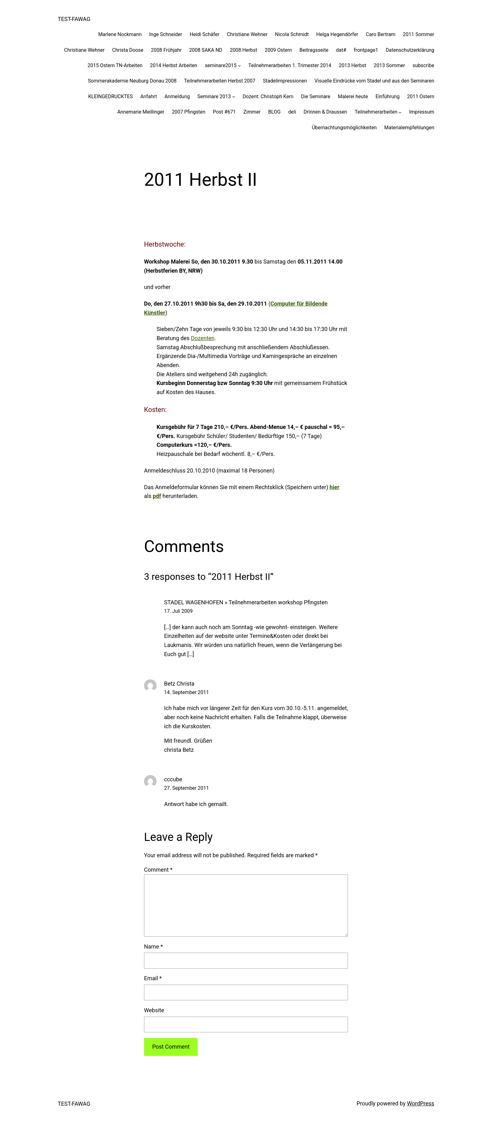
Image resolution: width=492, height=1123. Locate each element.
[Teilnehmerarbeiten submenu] (400, 112)
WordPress (420, 1103)
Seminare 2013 (214, 96)
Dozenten (203, 338)
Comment (158, 869)
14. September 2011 (186, 692)
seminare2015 (221, 65)
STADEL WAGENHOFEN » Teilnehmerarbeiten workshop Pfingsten (246, 602)
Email (153, 978)
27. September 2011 (186, 788)
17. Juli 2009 (178, 611)
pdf (157, 496)
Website (154, 1010)
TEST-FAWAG (74, 19)
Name (153, 946)
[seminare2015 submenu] (239, 65)
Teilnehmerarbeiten (376, 112)
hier (334, 487)
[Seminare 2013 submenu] (233, 96)
